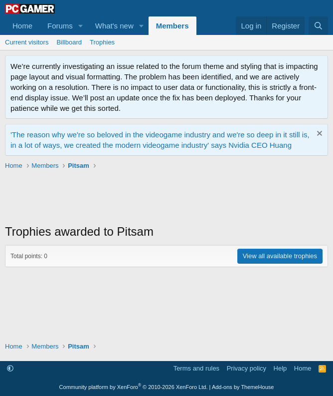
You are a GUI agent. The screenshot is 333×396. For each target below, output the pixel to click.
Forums (60, 25)
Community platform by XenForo (133, 387)
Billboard (69, 42)
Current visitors (26, 42)
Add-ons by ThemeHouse (243, 387)
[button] (81, 25)
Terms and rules (196, 368)
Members (172, 25)
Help (280, 368)
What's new (114, 25)
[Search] (318, 25)
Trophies (102, 42)
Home (22, 25)
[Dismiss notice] (318, 134)
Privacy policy (246, 368)
